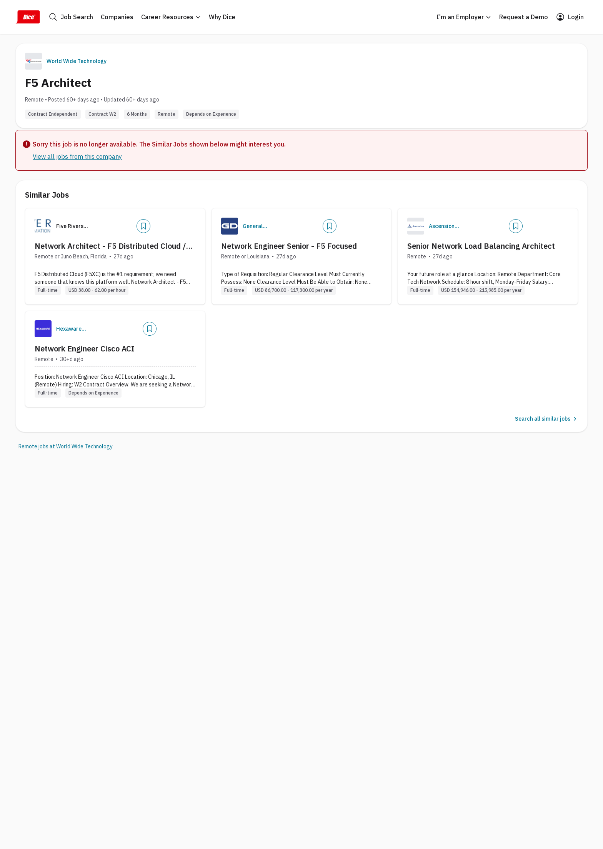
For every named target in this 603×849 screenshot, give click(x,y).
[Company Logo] (229, 226)
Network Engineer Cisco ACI (84, 348)
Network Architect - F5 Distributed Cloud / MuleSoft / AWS (110, 246)
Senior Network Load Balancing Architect (481, 246)
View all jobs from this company (77, 156)
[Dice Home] (27, 17)
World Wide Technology (77, 61)
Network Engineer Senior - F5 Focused (289, 246)
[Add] (143, 226)
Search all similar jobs (546, 418)
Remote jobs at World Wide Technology (65, 446)
